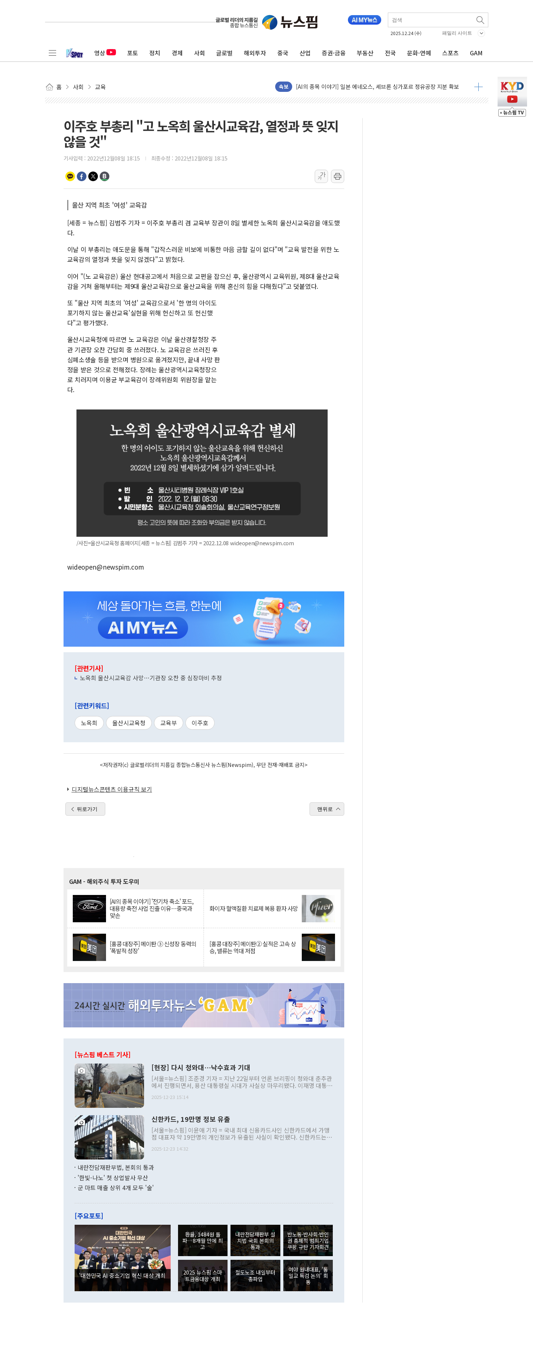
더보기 (478, 86)
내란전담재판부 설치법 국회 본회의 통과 (255, 1240)
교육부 (168, 722)
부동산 (365, 52)
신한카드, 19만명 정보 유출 (190, 1119)
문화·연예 (419, 52)
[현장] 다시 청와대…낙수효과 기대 (200, 1068)
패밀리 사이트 (457, 33)
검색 (481, 20)
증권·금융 (334, 52)
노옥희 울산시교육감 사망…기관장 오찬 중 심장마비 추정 (151, 678)
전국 (390, 52)
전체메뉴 (52, 52)
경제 (177, 52)
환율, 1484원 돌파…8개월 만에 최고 (202, 1240)
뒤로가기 (87, 809)
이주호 (200, 722)
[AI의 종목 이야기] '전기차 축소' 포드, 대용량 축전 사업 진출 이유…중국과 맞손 (151, 908)
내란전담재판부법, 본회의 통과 (116, 1167)
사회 (199, 52)
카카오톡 (70, 176)
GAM (476, 52)
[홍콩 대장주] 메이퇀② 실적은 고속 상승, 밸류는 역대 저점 (252, 947)
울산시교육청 (129, 722)
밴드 (104, 176)
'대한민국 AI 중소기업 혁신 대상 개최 (122, 1275)
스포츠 (450, 52)
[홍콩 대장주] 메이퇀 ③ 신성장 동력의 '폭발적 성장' (153, 947)
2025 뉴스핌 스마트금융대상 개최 (202, 1275)
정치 (154, 52)
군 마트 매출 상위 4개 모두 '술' (116, 1187)
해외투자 (255, 52)
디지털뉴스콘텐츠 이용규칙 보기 (112, 789)
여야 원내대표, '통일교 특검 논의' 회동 (308, 1275)
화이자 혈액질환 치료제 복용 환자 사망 (253, 908)
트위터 (93, 176)
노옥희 (89, 722)
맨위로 (325, 809)
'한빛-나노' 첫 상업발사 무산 (113, 1177)
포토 (132, 52)
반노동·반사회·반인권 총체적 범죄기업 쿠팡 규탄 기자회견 (308, 1240)
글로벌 (224, 52)
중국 (282, 52)
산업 (305, 52)
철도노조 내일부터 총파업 (255, 1275)
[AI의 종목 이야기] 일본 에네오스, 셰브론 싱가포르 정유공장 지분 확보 (377, 86)
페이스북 (81, 176)
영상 (105, 52)
